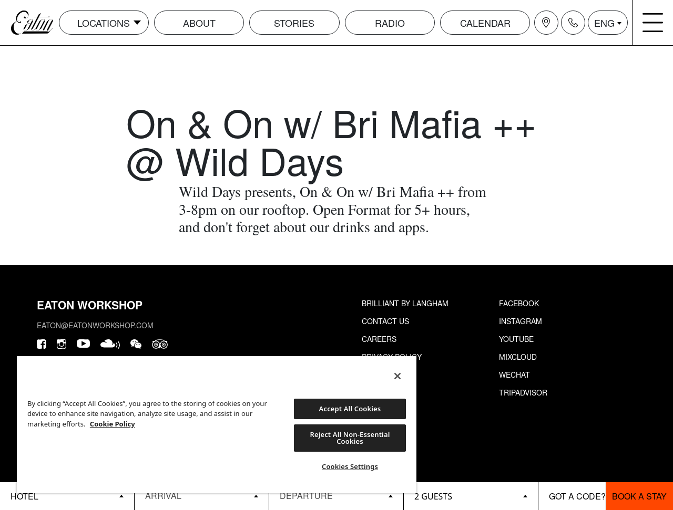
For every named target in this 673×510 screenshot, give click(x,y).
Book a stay (639, 496)
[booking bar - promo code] (572, 496)
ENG (604, 22)
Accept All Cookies (350, 408)
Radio (390, 22)
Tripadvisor (523, 392)
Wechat (514, 374)
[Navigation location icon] (546, 23)
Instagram (520, 321)
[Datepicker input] (202, 496)
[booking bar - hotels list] (67, 496)
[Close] (397, 376)
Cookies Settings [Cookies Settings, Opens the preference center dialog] (350, 466)
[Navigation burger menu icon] (653, 22)
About (199, 22)
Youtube (516, 339)
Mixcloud (518, 356)
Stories (294, 22)
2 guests (433, 496)
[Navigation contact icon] (573, 23)
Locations (103, 22)
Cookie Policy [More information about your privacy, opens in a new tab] (112, 424)
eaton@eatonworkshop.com (95, 325)
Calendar (485, 22)
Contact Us (385, 321)
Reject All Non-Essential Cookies (350, 438)
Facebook (519, 303)
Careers (379, 339)
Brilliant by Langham (405, 303)
